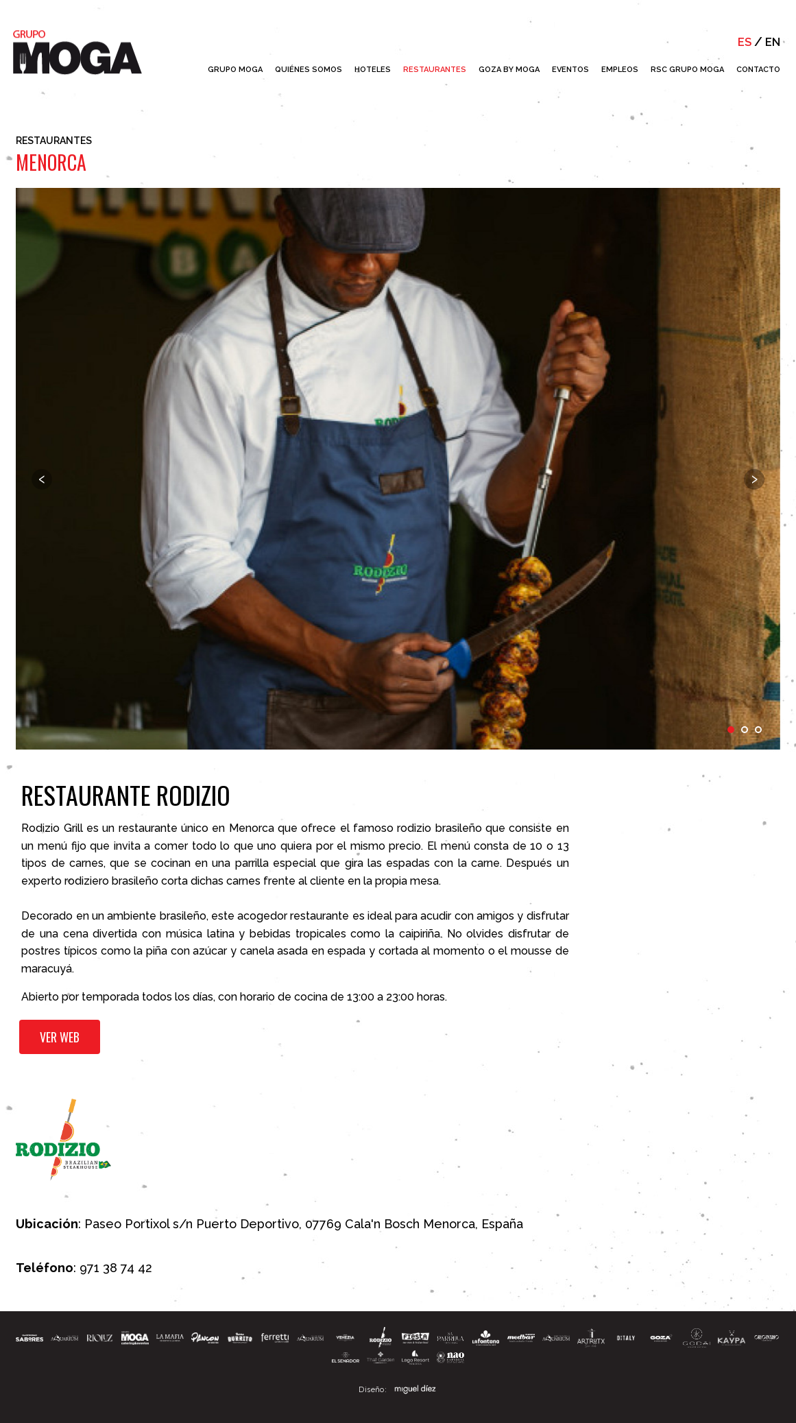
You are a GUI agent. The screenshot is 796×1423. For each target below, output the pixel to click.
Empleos (619, 69)
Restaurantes (434, 69)
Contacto (758, 69)
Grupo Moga (235, 69)
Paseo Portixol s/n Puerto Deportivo (191, 1218)
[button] (240, 1333)
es (742, 42)
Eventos (570, 69)
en (772, 42)
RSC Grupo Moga (687, 69)
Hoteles (372, 69)
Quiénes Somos (308, 69)
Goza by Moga (509, 69)
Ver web (62, 1040)
